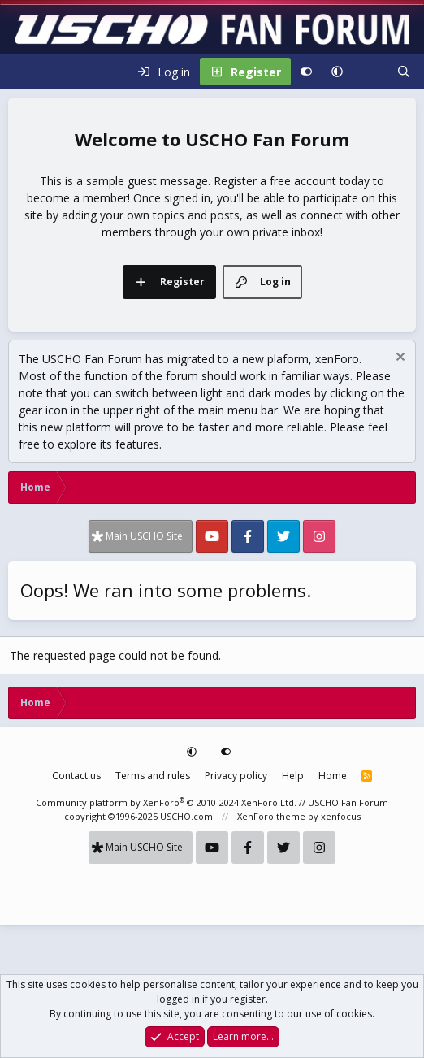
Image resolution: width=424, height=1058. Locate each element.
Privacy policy (236, 776)
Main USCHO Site (144, 536)
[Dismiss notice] (398, 358)
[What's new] (370, 71)
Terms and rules (152, 776)
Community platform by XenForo (166, 802)
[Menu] (21, 71)
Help (293, 776)
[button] (337, 71)
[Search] (404, 71)
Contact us (76, 776)
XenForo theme (271, 816)
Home (332, 776)
